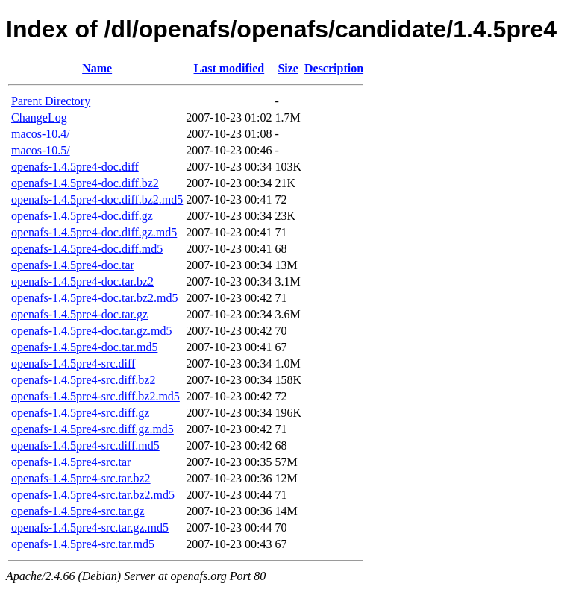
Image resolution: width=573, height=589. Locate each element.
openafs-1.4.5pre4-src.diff (73, 363)
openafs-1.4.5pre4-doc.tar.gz (79, 314)
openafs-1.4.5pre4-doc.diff (75, 166)
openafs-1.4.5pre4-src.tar (71, 462)
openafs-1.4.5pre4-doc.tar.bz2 (82, 281)
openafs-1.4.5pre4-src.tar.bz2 (81, 478)
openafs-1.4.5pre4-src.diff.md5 (85, 445)
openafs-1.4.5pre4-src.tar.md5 (82, 544)
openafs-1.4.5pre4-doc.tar (72, 265)
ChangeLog (39, 117)
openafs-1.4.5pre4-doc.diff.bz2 (85, 183)
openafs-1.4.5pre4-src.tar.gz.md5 (90, 527)
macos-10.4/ (40, 133)
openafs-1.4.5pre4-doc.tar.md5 (84, 347)
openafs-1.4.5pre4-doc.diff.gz (82, 216)
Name (97, 68)
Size (288, 68)
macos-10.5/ (40, 150)
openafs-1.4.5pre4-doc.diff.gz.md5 (94, 232)
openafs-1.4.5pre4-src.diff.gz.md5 (92, 429)
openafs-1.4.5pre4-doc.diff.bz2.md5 (97, 199)
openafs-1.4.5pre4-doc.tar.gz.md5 (91, 330)
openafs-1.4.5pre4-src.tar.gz (78, 511)
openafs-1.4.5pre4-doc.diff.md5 (87, 248)
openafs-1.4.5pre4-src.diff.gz (80, 412)
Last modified (229, 68)
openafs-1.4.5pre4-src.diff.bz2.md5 (95, 396)
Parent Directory (50, 101)
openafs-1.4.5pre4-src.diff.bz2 (83, 380)
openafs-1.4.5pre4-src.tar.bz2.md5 (93, 494)
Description (333, 68)
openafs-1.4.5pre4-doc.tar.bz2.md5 (94, 298)
